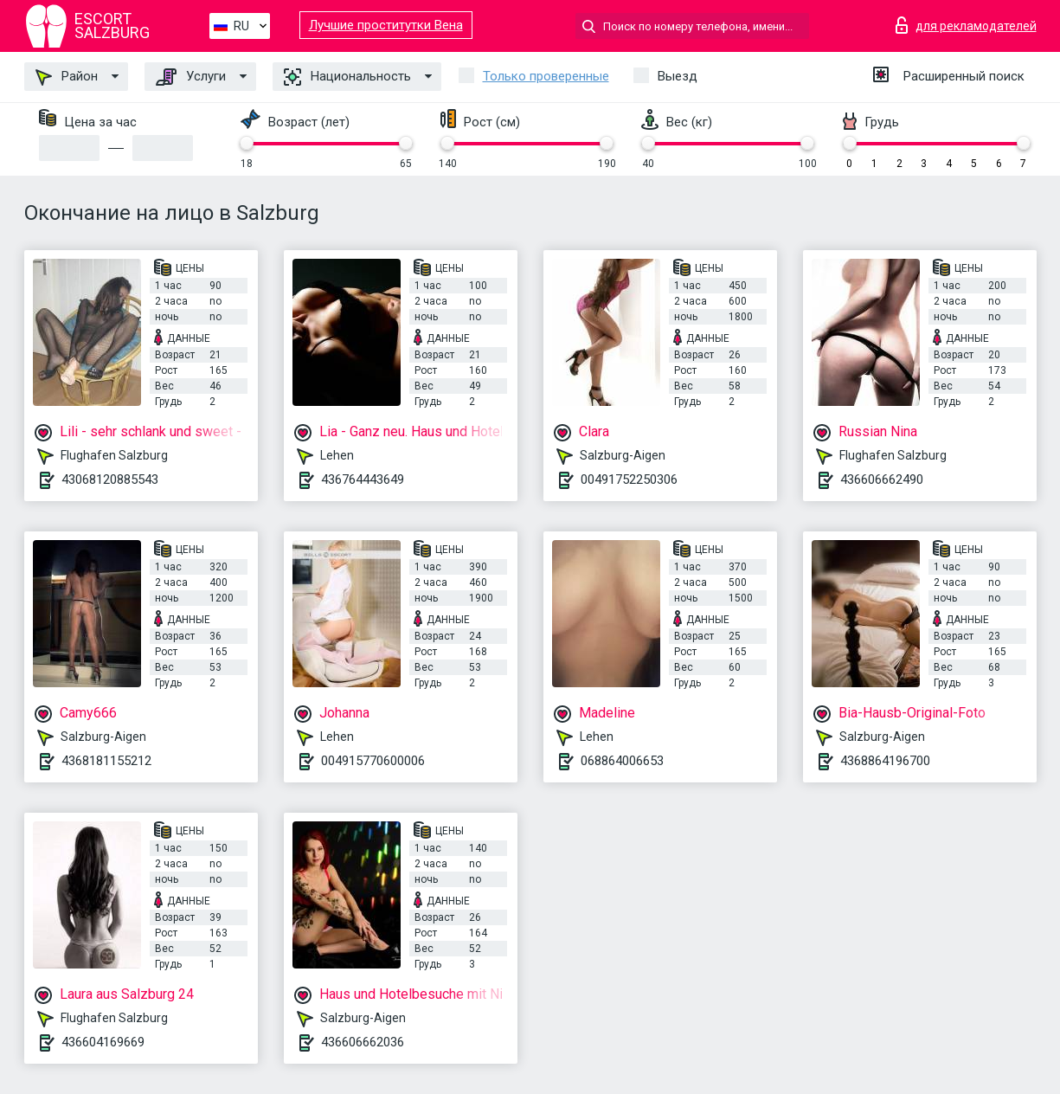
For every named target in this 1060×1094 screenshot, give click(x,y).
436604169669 (103, 1042)
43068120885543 (109, 479)
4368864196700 (885, 761)
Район (66, 77)
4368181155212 (106, 761)
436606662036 (362, 1042)
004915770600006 (373, 761)
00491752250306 (629, 479)
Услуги (191, 77)
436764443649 (362, 479)
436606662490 (881, 479)
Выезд (677, 76)
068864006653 (622, 761)
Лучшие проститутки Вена (386, 25)
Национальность (347, 77)
